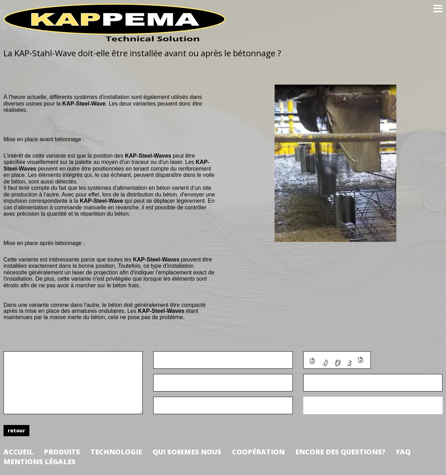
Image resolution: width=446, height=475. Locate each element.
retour (16, 430)
